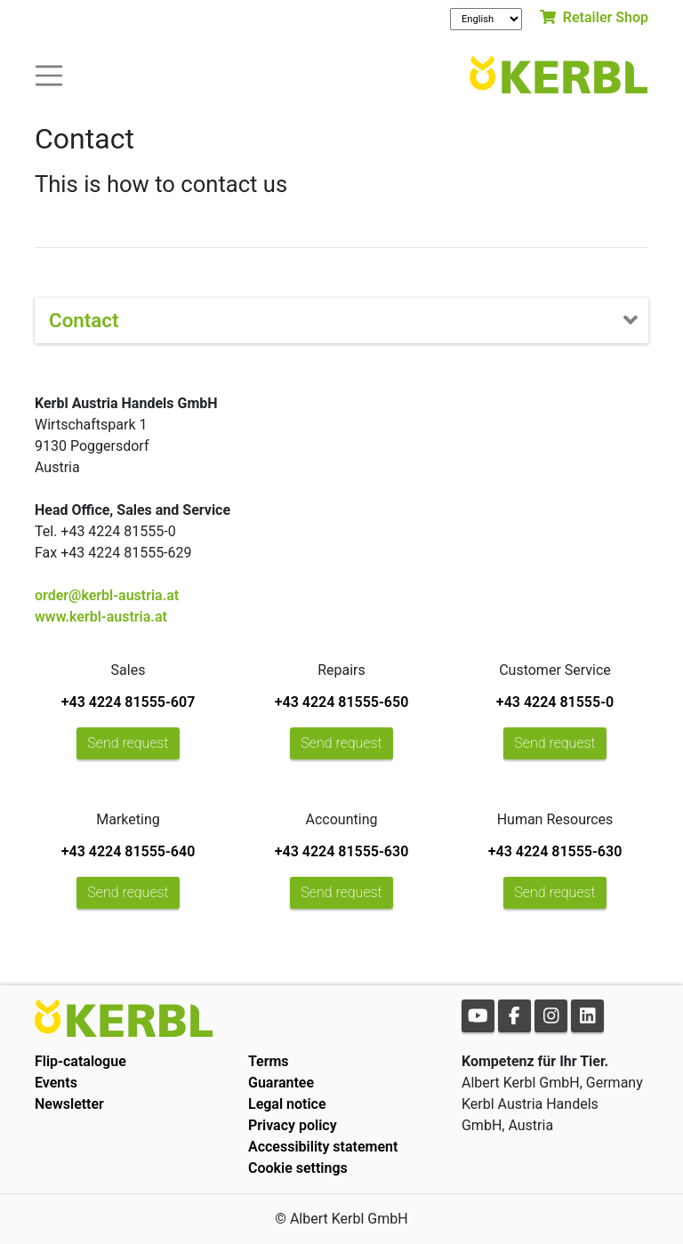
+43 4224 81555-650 (342, 702)
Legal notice (287, 1104)
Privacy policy (292, 1125)
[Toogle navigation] (48, 74)
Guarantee (281, 1082)
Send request (127, 742)
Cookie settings (298, 1168)
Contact (84, 320)
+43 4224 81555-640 (128, 851)
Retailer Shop (594, 17)
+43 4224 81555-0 (555, 702)
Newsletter (69, 1104)
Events (56, 1082)
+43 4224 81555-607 (128, 702)
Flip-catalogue (80, 1061)
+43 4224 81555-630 (342, 851)
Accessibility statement (323, 1146)
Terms (268, 1061)
